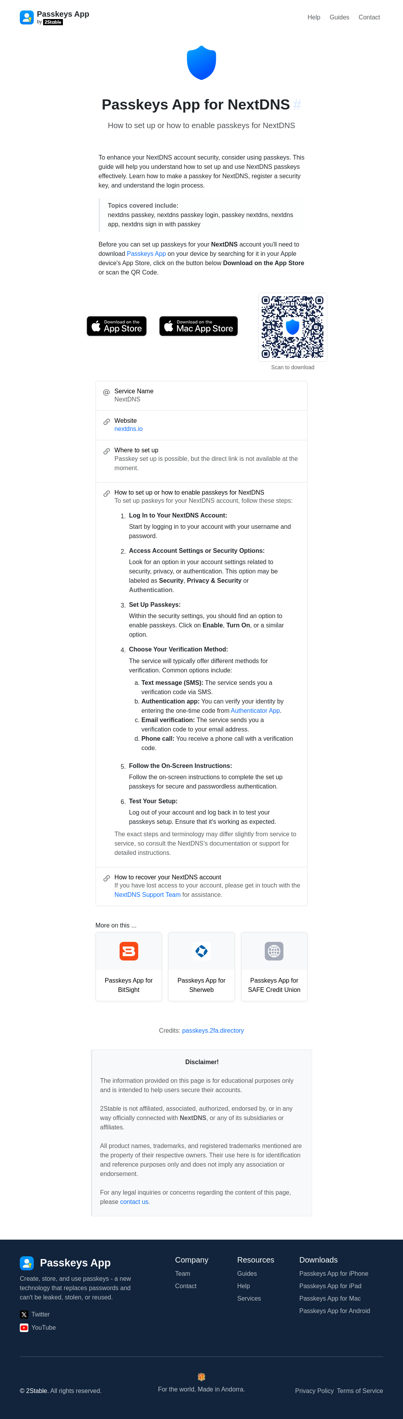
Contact (369, 17)
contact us (134, 1201)
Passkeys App (146, 253)
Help (313, 17)
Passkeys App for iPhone (333, 1273)
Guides (339, 17)
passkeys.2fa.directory (213, 1030)
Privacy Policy (314, 1391)
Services (249, 1298)
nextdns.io (129, 429)
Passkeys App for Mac (330, 1298)
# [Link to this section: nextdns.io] (297, 104)
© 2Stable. (34, 1391)
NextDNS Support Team (148, 894)
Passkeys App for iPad (330, 1286)
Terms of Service (360, 1391)
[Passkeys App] (65, 1263)
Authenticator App (255, 710)
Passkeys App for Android (334, 1311)
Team (182, 1273)
